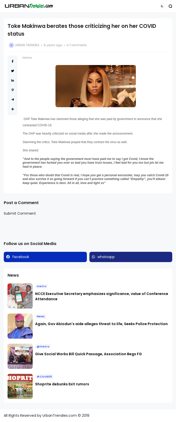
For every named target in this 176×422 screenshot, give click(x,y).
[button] (162, 6)
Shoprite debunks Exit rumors (62, 384)
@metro (43, 346)
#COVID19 (44, 377)
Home (27, 57)
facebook (20, 256)
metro (41, 286)
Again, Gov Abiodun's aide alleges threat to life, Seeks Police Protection (101, 323)
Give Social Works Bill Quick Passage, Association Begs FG (88, 353)
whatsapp (106, 256)
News (41, 316)
